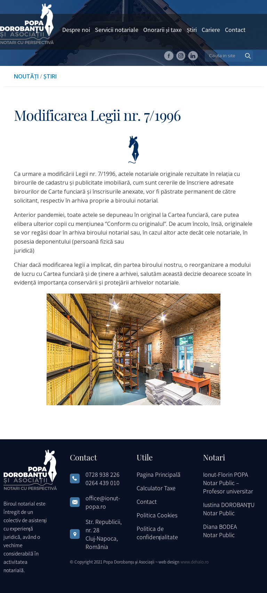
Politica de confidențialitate (157, 532)
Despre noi (76, 29)
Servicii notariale (116, 29)
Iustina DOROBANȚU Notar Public (228, 508)
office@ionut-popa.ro (103, 502)
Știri (192, 29)
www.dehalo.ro (194, 562)
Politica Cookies (157, 515)
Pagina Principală (158, 474)
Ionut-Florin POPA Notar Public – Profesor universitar (228, 482)
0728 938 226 (103, 474)
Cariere (211, 29)
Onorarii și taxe (162, 29)
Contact (235, 29)
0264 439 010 (103, 482)
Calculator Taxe (156, 488)
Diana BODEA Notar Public (220, 530)
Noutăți (26, 76)
